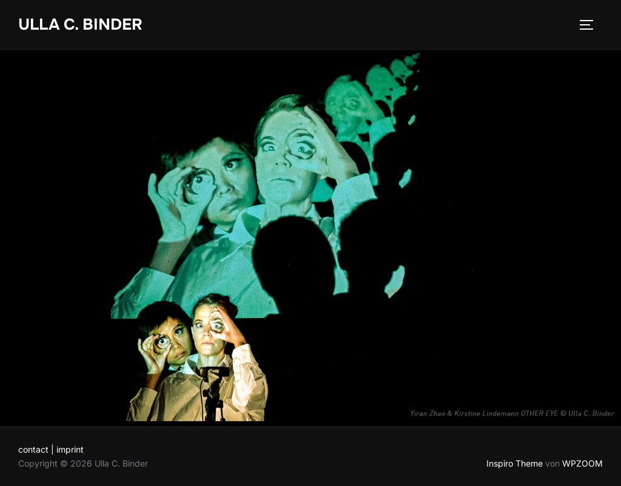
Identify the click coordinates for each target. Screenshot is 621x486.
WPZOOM (582, 463)
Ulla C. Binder (80, 25)
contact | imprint (51, 449)
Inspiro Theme (514, 463)
